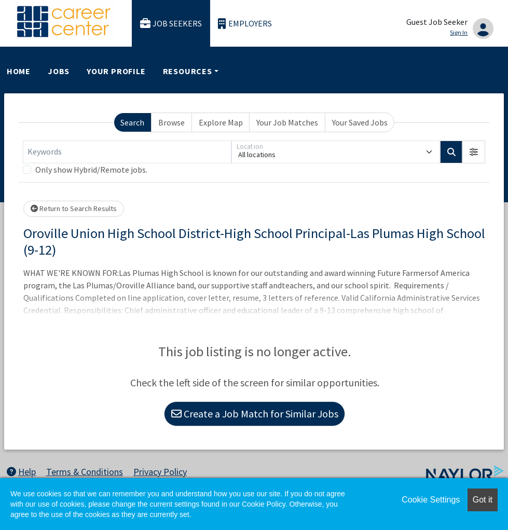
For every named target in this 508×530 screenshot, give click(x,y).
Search (132, 122)
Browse (171, 122)
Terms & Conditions (84, 472)
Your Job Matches (287, 122)
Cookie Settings (431, 499)
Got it (482, 499)
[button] (473, 152)
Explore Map (221, 122)
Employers (245, 23)
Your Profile (116, 71)
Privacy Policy (160, 472)
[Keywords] (127, 152)
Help (21, 472)
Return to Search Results (74, 208)
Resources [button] (187, 71)
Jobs (59, 71)
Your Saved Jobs (360, 122)
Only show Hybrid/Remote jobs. (91, 169)
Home (19, 71)
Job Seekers (171, 23)
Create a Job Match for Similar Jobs (254, 413)
